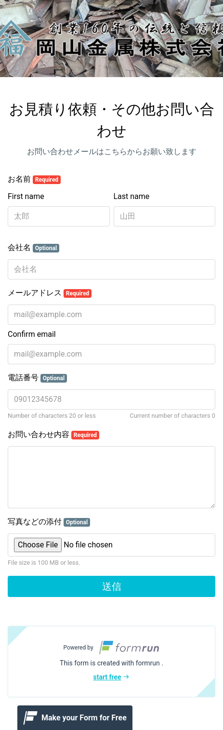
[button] (111, 661)
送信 (111, 586)
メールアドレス (50, 293)
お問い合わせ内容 (53, 434)
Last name (132, 196)
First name (26, 196)
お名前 (34, 179)
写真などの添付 (49, 522)
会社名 (33, 247)
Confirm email (32, 334)
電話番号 (37, 378)
